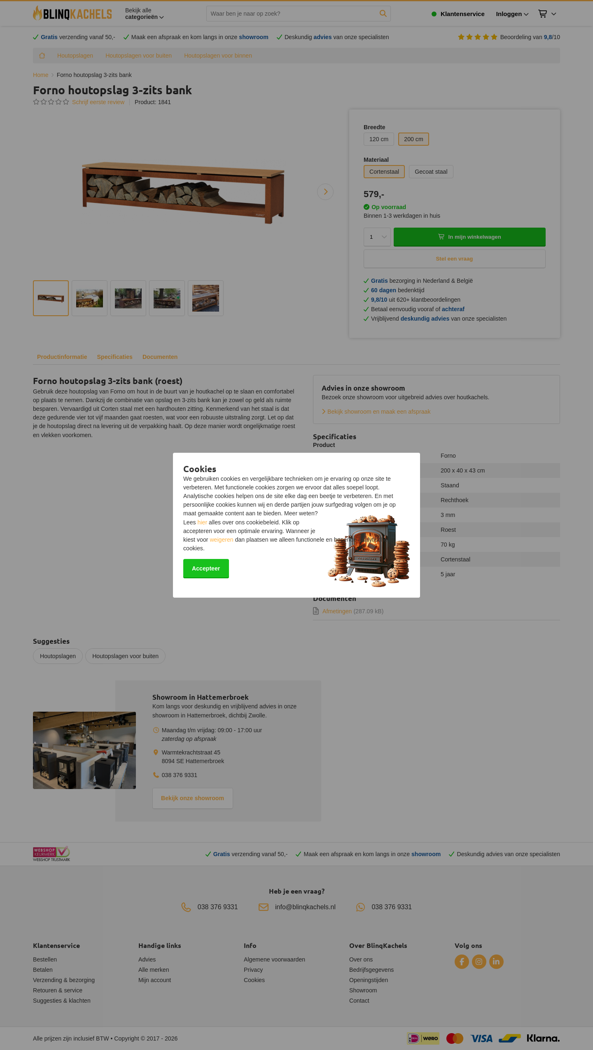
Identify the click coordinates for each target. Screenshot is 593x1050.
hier (203, 522)
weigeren (221, 539)
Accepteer (206, 568)
